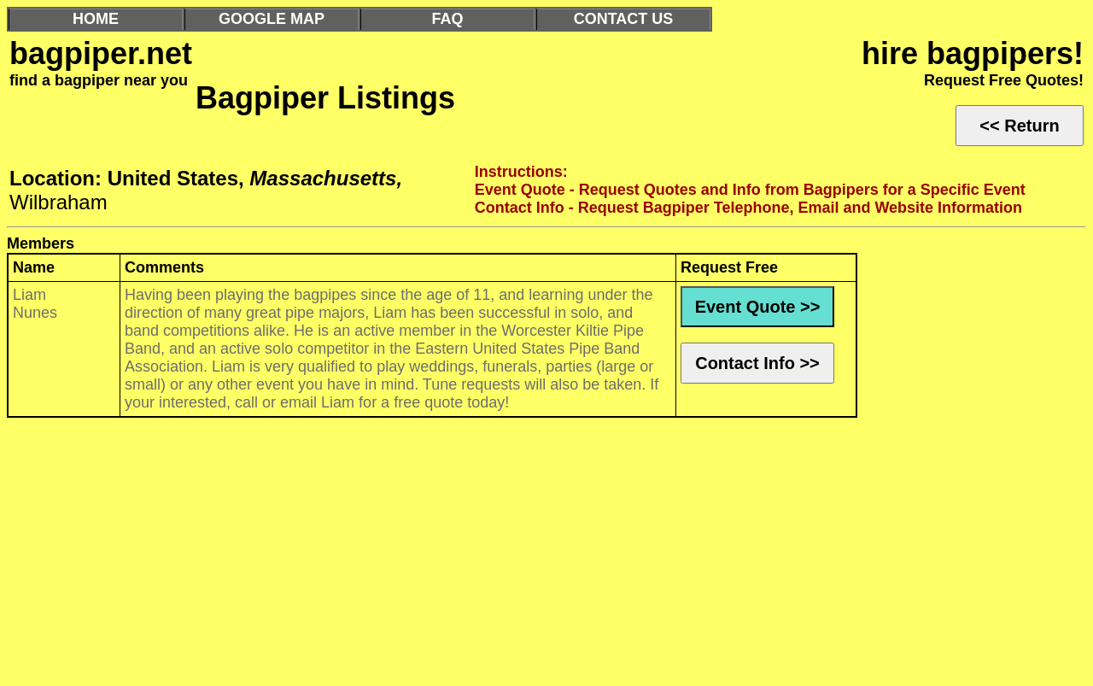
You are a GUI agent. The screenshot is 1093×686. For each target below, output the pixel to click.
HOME (96, 18)
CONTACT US (624, 18)
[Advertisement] (519, 556)
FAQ (447, 18)
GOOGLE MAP (271, 18)
